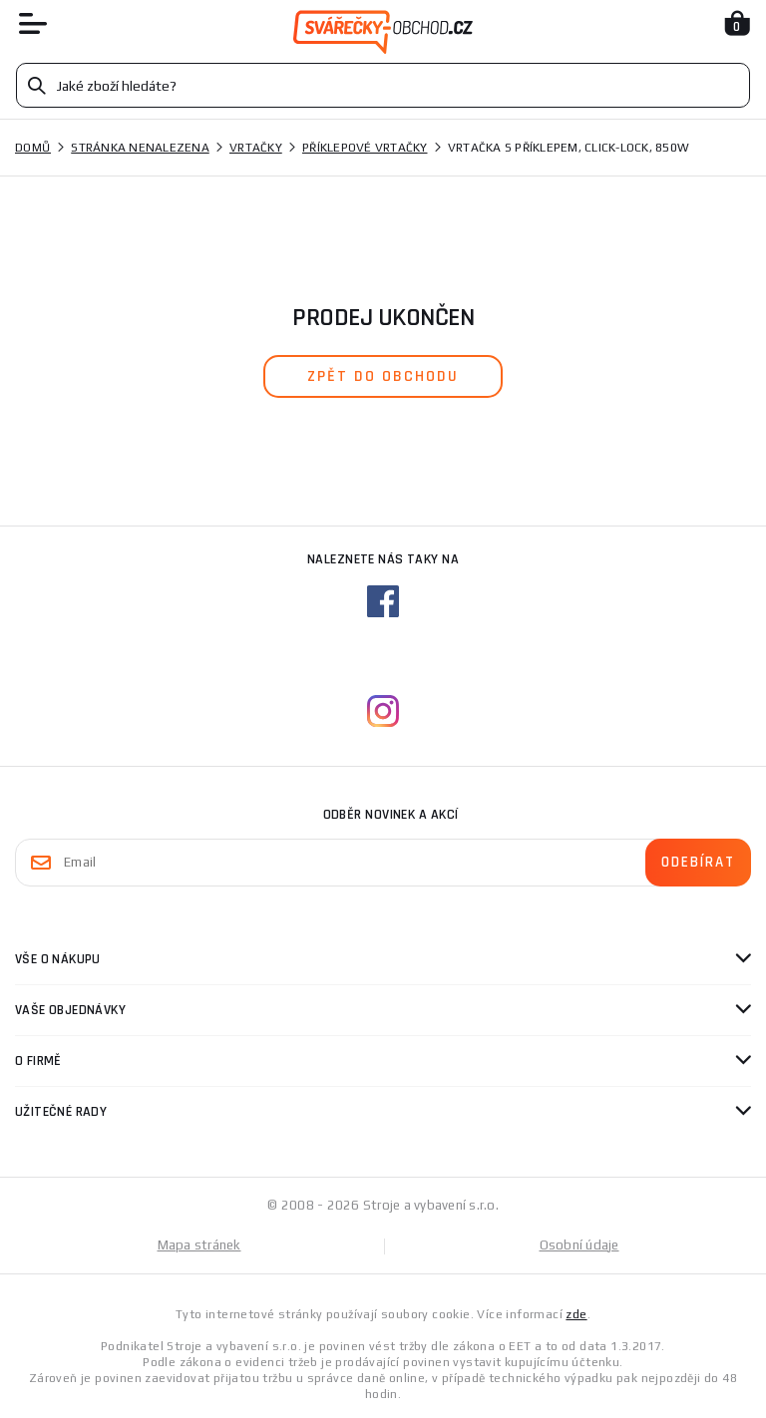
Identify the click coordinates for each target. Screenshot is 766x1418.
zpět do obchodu (383, 376)
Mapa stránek (199, 1245)
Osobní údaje (579, 1245)
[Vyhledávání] (383, 85)
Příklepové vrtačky (365, 148)
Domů (33, 148)
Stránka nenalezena (140, 148)
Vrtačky (255, 148)
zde (576, 1314)
